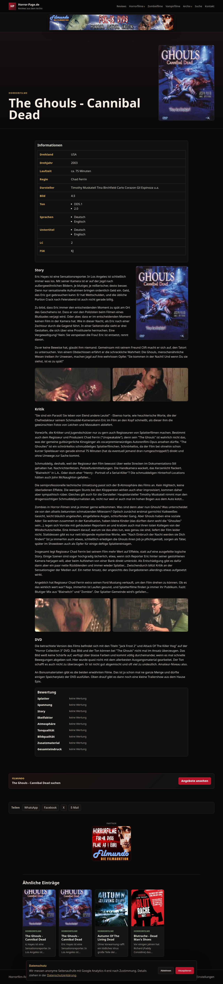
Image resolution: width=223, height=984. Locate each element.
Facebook (50, 807)
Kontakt (209, 6)
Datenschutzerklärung (61, 975)
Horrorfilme (136, 6)
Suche (198, 6)
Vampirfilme (173, 6)
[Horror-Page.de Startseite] (27, 6)
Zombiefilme (155, 6)
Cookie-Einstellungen (200, 977)
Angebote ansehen (194, 781)
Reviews (121, 6)
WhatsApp (31, 807)
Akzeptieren (184, 970)
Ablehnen (166, 970)
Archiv (187, 6)
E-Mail (75, 807)
